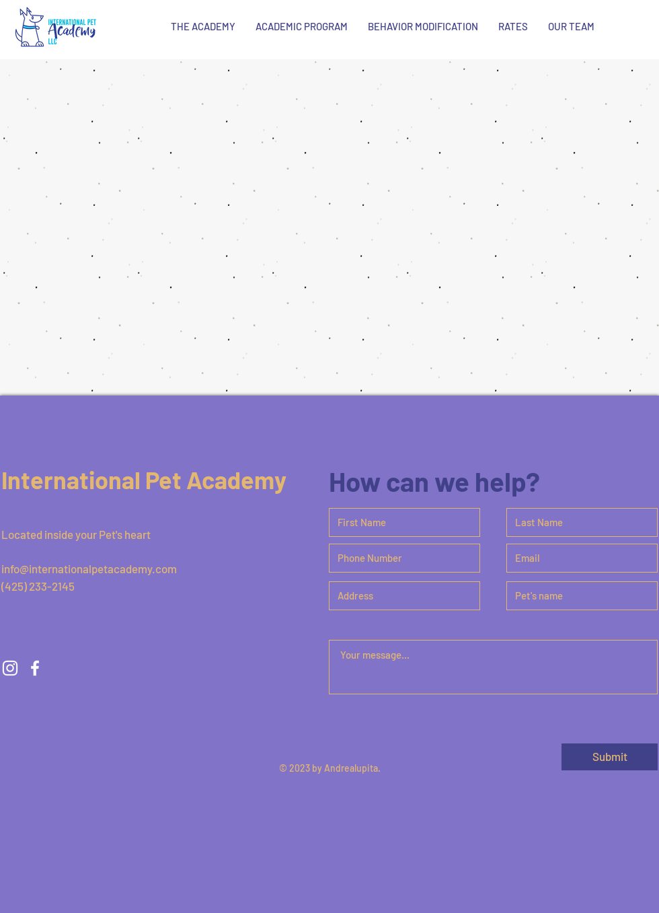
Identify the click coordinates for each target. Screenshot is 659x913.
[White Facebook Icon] (635, 24)
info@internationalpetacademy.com (89, 568)
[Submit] (609, 756)
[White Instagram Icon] (606, 24)
